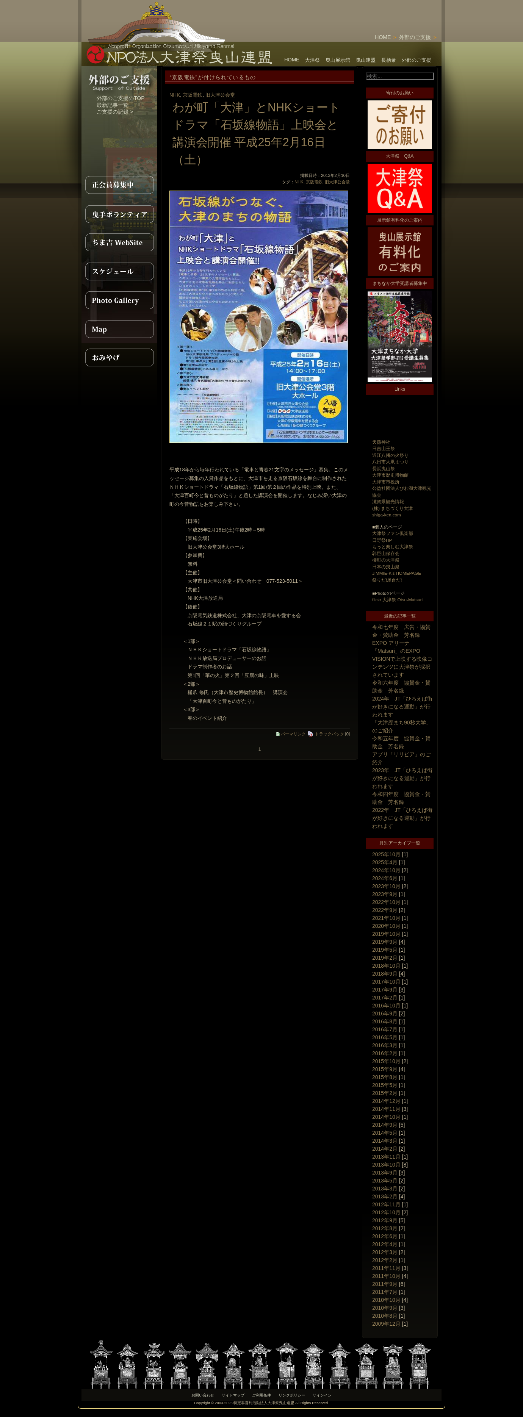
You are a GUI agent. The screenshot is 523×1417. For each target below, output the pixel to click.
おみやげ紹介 (119, 357)
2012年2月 (385, 1260)
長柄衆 (388, 60)
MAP (119, 328)
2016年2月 (385, 1053)
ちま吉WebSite (119, 242)
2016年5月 (385, 1037)
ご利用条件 (261, 1395)
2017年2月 (385, 998)
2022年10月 (386, 902)
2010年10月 (386, 1300)
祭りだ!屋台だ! (387, 579)
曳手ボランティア (119, 213)
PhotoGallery (119, 300)
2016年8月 (385, 1021)
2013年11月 (386, 1157)
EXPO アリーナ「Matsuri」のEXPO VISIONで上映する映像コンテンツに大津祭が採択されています (402, 659)
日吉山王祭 (383, 448)
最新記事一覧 (112, 105)
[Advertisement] (353, 11)
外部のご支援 (415, 37)
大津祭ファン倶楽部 (392, 533)
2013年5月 (385, 1181)
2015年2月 (385, 1093)
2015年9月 (385, 1069)
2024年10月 (386, 870)
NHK (174, 95)
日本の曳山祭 (385, 566)
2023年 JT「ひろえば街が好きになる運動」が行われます (402, 778)
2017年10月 (386, 982)
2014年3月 (385, 1141)
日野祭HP (382, 540)
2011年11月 (386, 1268)
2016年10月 (386, 1006)
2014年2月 (385, 1149)
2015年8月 (385, 1077)
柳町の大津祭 (385, 559)
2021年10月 (386, 918)
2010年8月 (385, 1316)
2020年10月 (386, 926)
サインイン (322, 1395)
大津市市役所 (385, 481)
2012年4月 (385, 1244)
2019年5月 (385, 950)
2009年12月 (386, 1324)
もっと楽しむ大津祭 (392, 546)
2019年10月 (386, 934)
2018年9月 (385, 974)
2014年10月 (386, 1117)
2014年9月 (385, 1125)
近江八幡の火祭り (390, 455)
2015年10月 (386, 1061)
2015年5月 (385, 1085)
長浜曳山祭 (383, 468)
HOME (383, 37)
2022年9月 (385, 910)
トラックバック (325, 734)
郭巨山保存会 (385, 553)
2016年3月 (385, 1045)
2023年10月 (386, 886)
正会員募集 (119, 184)
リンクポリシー (292, 1395)
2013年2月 (385, 1196)
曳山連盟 (366, 60)
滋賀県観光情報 (388, 501)
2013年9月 (385, 1173)
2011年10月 (386, 1276)
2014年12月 (386, 1101)
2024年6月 (385, 878)
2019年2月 (385, 958)
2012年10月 (386, 1212)
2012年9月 (385, 1220)
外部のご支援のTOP (121, 98)
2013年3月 (385, 1189)
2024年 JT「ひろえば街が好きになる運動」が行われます (402, 707)
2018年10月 (386, 966)
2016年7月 (385, 1029)
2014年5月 (385, 1133)
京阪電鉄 (192, 95)
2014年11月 (386, 1109)
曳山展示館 (338, 60)
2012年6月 (385, 1236)
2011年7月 (385, 1292)
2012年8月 (385, 1228)
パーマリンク (291, 734)
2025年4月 (385, 862)
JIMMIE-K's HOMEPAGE (396, 573)
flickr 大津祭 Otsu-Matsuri (397, 599)
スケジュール (119, 271)
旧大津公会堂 (220, 95)
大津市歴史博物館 (390, 474)
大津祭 (312, 60)
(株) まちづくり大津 (392, 508)
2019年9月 (385, 942)
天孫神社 (381, 441)
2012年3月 (385, 1252)
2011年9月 (385, 1284)
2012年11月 (386, 1204)
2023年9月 (385, 894)
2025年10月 (386, 854)
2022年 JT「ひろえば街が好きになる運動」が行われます (402, 818)
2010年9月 (385, 1308)
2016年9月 (385, 1013)
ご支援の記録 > (115, 112)
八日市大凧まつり (390, 461)
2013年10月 (386, 1165)
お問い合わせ (202, 1395)
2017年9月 (385, 990)
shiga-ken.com (386, 514)
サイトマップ (233, 1395)
